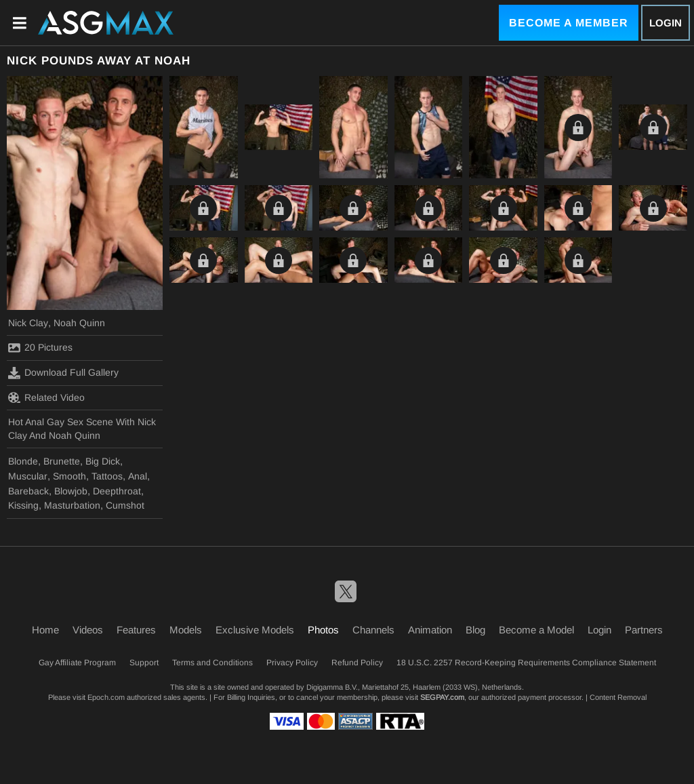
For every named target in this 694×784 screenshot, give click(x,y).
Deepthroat (117, 491)
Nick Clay (28, 322)
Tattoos (107, 476)
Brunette (61, 461)
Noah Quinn (79, 322)
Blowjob (70, 491)
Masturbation (72, 505)
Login (665, 22)
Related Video (46, 397)
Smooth (69, 476)
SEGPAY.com (442, 697)
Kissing (23, 505)
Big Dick (102, 461)
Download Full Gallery (63, 373)
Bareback (28, 491)
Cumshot (125, 505)
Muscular (27, 476)
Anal (137, 476)
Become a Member (568, 22)
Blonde (23, 461)
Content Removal (618, 697)
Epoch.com (106, 697)
